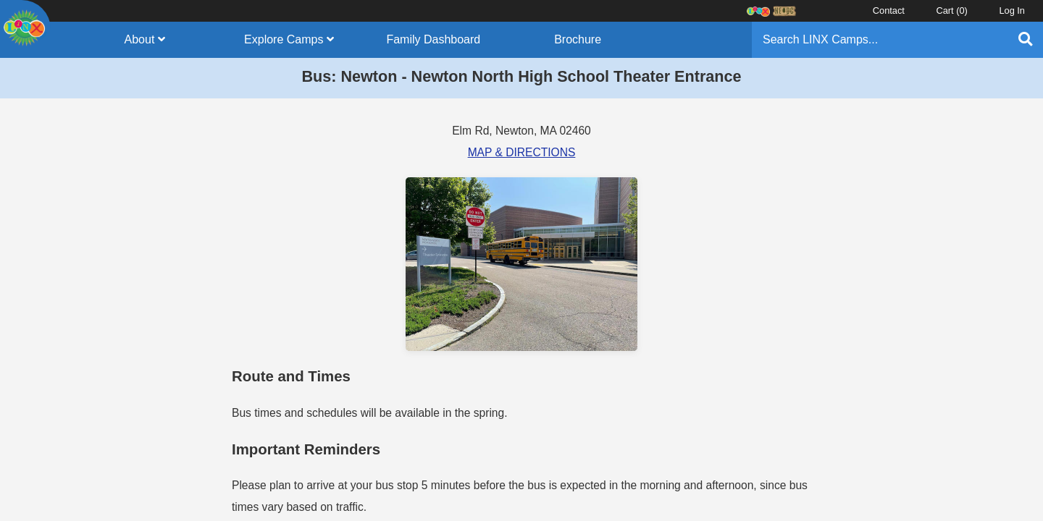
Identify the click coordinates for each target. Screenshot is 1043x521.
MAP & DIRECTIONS (522, 152)
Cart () (951, 10)
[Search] (879, 40)
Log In (1012, 10)
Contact (889, 10)
